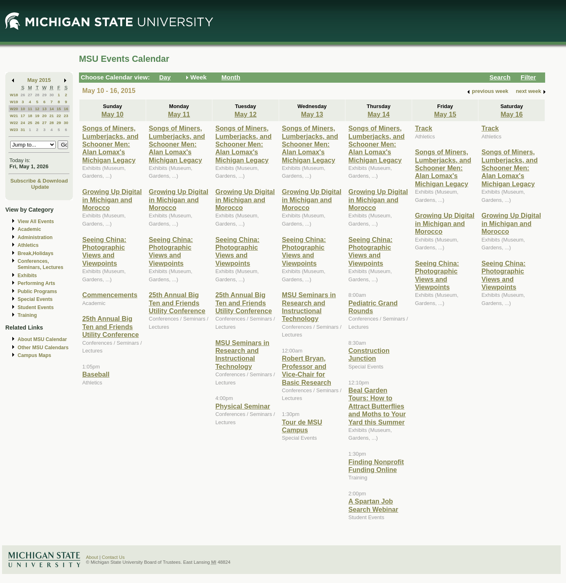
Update (40, 187)
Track (423, 128)
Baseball (95, 374)
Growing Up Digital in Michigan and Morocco (112, 199)
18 (30, 115)
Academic (29, 229)
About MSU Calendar (42, 339)
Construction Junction (369, 354)
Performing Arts (36, 283)
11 (30, 108)
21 (52, 115)
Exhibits (27, 275)
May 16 (512, 114)
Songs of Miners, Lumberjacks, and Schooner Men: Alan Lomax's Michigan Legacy (110, 144)
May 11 (179, 114)
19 (37, 115)
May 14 (379, 114)
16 (66, 108)
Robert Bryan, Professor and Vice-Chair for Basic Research (306, 370)
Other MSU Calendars (43, 347)
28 (37, 95)
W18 (14, 95)
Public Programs (37, 291)
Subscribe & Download (39, 181)
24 (22, 122)
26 (22, 95)
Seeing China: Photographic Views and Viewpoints (104, 251)
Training (27, 315)
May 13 (312, 114)
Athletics (28, 245)
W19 (14, 101)
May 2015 (39, 80)
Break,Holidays (36, 253)
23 (66, 115)
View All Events (36, 221)
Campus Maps (34, 355)
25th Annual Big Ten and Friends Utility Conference (110, 326)
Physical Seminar (242, 406)
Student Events (36, 307)
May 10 (112, 114)
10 (22, 108)
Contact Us (113, 557)
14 (52, 108)
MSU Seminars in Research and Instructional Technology (242, 354)
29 (44, 95)
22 (58, 115)
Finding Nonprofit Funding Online (376, 465)
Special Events (35, 299)
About (92, 557)
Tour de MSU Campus (302, 426)
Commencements (110, 294)
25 (30, 122)
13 (44, 108)
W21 (14, 115)
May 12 (246, 114)
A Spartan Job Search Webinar (373, 505)
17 (22, 115)
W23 (14, 129)
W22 (14, 122)
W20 (14, 108)
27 (30, 95)
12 (37, 108)
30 (52, 95)
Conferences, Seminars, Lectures (40, 264)
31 (22, 129)
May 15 (445, 114)
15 (58, 108)
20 (44, 115)
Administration (35, 237)
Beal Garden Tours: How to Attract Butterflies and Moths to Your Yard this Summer (377, 406)
